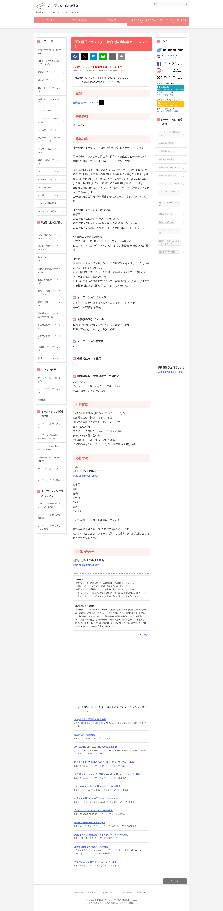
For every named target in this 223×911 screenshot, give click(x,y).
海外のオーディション (48, 358)
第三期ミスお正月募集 (84, 735)
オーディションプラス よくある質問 (49, 527)
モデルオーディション (48, 130)
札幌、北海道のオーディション (49, 270)
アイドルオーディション (49, 110)
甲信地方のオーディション (49, 349)
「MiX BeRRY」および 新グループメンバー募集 (97, 786)
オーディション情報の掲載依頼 (49, 516)
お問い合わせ (142, 892)
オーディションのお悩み (49, 480)
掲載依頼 (112, 20)
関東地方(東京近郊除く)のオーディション (49, 315)
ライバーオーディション (49, 187)
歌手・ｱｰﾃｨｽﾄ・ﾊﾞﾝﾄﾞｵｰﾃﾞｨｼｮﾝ (49, 101)
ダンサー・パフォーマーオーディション (49, 139)
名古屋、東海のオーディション (49, 248)
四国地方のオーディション (49, 326)
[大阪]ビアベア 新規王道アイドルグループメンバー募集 (101, 834)
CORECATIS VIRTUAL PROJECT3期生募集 (95, 747)
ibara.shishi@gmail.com (86, 475)
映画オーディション (47, 80)
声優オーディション (47, 72)
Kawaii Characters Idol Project (89, 822)
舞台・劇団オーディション (49, 90)
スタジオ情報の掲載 (165, 95)
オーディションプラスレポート (49, 470)
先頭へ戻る (176, 881)
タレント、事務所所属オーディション (49, 62)
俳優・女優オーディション (49, 161)
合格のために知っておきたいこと (142, 21)
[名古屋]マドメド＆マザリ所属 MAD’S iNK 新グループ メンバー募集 (107, 774)
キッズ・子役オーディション (49, 150)
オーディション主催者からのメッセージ (49, 448)
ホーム (50, 20)
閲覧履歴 (42, 400)
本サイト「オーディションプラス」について (49, 505)
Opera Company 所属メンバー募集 (91, 847)
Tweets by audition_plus (170, 372)
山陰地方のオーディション (49, 337)
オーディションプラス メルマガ (49, 425)
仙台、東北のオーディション (49, 281)
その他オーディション (48, 195)
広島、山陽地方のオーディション (49, 292)
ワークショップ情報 (47, 211)
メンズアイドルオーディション (49, 120)
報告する (146, 635)
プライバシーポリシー (108, 892)
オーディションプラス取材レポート (49, 459)
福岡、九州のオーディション (49, 259)
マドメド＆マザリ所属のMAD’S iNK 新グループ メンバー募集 (104, 762)
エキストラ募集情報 (47, 203)
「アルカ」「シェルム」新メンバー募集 (93, 810)
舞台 (81, 70)
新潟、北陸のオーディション (49, 304)
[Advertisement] (111, 669)
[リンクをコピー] (121, 56)
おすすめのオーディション (49, 391)
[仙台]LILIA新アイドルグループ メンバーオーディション (101, 798)
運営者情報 (127, 892)
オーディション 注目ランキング (173, 21)
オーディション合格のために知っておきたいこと (49, 437)
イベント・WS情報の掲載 (167, 111)
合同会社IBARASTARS (85, 102)
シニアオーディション (48, 171)
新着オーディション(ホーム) (49, 51)
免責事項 (91, 892)
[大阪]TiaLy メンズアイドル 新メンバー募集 (95, 862)
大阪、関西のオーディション (49, 236)
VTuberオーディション (48, 179)
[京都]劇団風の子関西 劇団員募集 (90, 719)
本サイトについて (81, 20)
